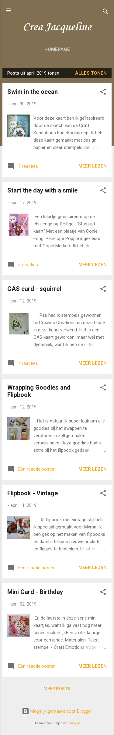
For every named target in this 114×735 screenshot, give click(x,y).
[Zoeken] (105, 12)
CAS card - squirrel (34, 288)
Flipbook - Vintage (32, 493)
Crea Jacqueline (57, 27)
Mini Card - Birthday (35, 591)
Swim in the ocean (32, 91)
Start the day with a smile (42, 190)
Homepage (57, 49)
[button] (103, 92)
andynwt (75, 723)
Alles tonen (91, 73)
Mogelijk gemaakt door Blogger (57, 711)
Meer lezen (92, 166)
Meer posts (57, 688)
